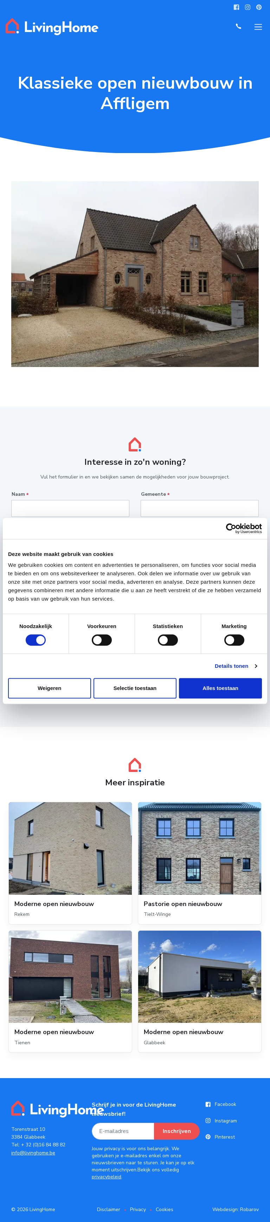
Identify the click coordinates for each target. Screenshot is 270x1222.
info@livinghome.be (33, 1153)
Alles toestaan (220, 688)
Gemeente (155, 494)
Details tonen (231, 666)
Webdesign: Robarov (235, 1209)
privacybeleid (106, 1176)
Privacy (138, 1209)
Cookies (164, 1209)
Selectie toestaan (135, 688)
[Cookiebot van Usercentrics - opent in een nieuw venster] (231, 528)
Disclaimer (108, 1209)
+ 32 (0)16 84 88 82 (43, 1144)
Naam (20, 494)
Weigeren (49, 688)
